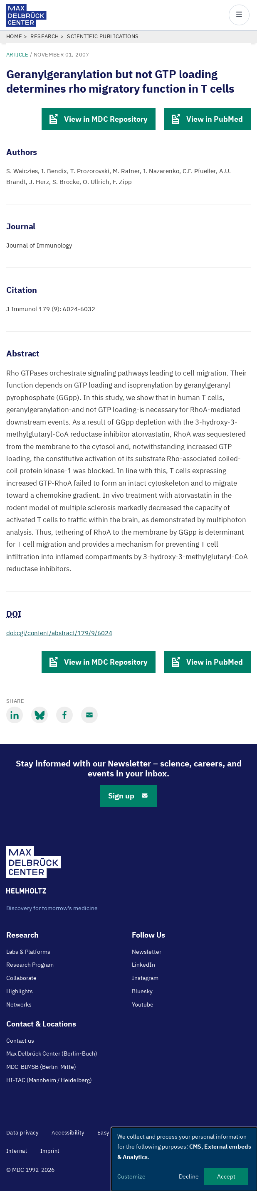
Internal (16, 1150)
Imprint (50, 1150)
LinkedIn (143, 964)
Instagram (145, 978)
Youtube (142, 1004)
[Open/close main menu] (239, 15)
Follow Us (148, 935)
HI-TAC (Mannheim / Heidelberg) (49, 1080)
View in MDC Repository (98, 119)
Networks (19, 1004)
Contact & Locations (41, 1024)
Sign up (128, 796)
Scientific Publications (102, 36)
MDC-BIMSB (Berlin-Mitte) (41, 1067)
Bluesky (142, 991)
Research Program (30, 964)
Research (44, 36)
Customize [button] (131, 1176)
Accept (226, 1176)
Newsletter (146, 951)
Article (17, 54)
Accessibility (68, 1132)
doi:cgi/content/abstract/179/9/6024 (59, 633)
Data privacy (22, 1132)
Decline (189, 1176)
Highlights (19, 991)
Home (14, 36)
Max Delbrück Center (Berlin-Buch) (51, 1053)
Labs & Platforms (28, 951)
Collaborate (21, 978)
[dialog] (184, 1159)
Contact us (20, 1040)
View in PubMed (207, 119)
